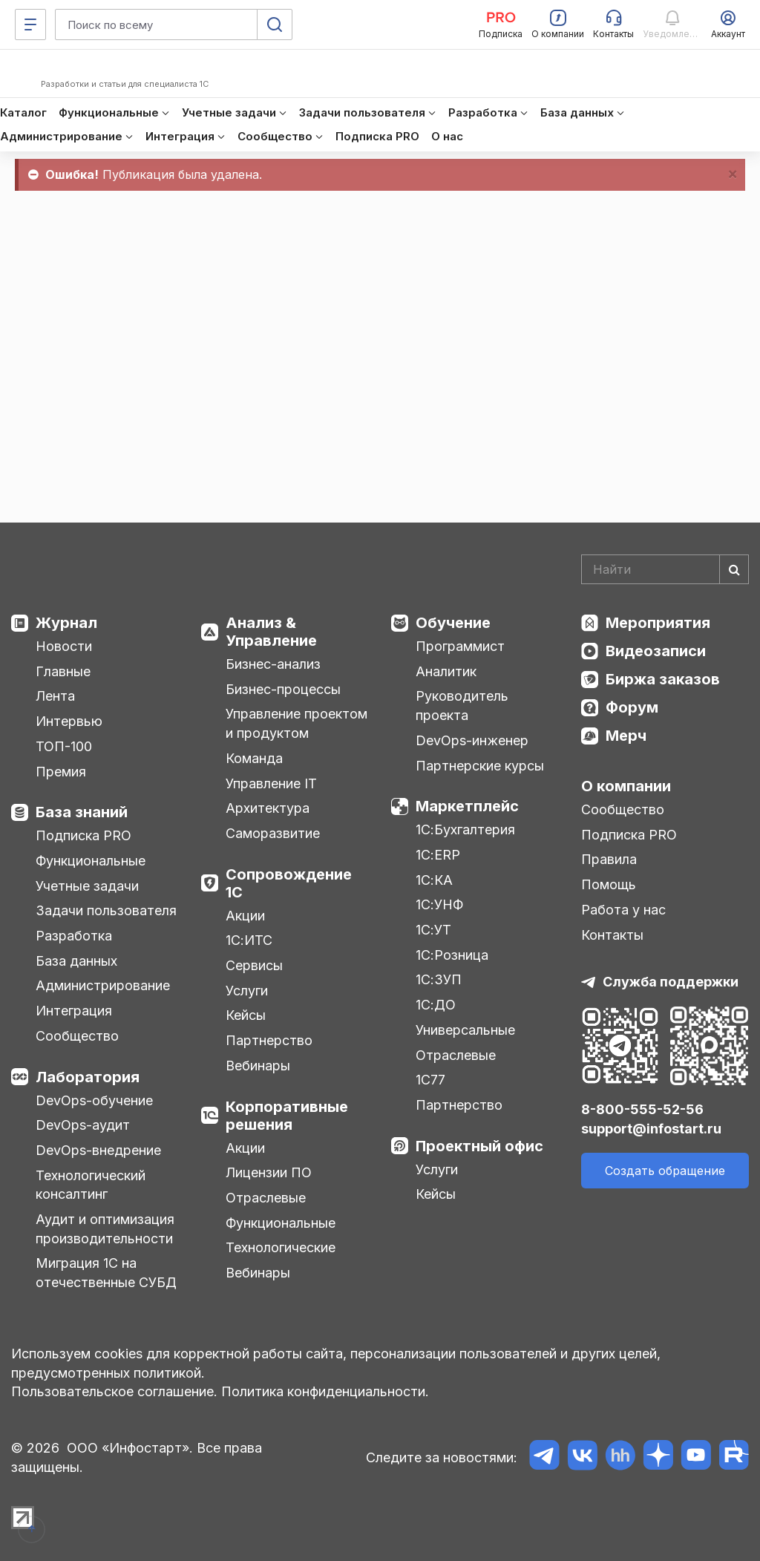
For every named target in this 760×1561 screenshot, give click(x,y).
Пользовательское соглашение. (114, 1391)
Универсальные (465, 1030)
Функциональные (90, 860)
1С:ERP (438, 855)
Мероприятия (658, 623)
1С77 (430, 1079)
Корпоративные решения (287, 1115)
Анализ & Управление (271, 631)
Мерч (626, 735)
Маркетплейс (467, 806)
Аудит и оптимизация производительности (105, 1228)
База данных (76, 961)
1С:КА (434, 880)
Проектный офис (479, 1146)
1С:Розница (452, 955)
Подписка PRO (83, 835)
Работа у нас (623, 909)
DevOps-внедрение (98, 1150)
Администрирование (103, 985)
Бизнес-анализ (273, 664)
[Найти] (734, 569)
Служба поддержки (670, 981)
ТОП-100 (64, 746)
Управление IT (271, 783)
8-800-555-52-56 (642, 1109)
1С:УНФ (439, 904)
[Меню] (30, 24)
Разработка (74, 935)
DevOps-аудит (83, 1125)
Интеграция (74, 1010)
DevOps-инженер (472, 740)
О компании (626, 786)
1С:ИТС (249, 940)
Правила (609, 859)
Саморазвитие (273, 833)
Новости (64, 646)
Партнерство (269, 1040)
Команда (254, 758)
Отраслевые (266, 1197)
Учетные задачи (87, 886)
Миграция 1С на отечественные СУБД (106, 1272)
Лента (55, 696)
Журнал (66, 623)
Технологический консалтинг (90, 1185)
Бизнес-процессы (283, 689)
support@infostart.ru (651, 1128)
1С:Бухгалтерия (465, 829)
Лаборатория (88, 1077)
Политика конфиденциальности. (325, 1391)
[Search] (665, 569)
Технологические (280, 1247)
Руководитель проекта (462, 705)
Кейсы (246, 1015)
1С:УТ (433, 929)
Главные (63, 671)
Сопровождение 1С (289, 883)
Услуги (247, 990)
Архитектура (267, 808)
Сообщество (77, 1036)
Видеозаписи (656, 651)
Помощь (608, 884)
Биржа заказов (663, 679)
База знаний (82, 812)
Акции (245, 915)
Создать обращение (665, 1170)
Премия (61, 771)
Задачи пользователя (106, 910)
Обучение (453, 623)
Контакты (612, 935)
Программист (460, 646)
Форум (632, 707)
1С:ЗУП (439, 979)
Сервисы (254, 965)
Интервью (69, 721)
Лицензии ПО (269, 1172)
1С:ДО (436, 1004)
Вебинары (258, 1065)
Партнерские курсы (480, 765)
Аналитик (446, 671)
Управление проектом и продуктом (296, 723)
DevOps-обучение (94, 1100)
